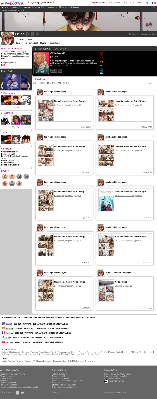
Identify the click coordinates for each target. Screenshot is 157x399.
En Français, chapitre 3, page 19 (128, 105)
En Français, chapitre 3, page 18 (67, 150)
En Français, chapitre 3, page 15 (128, 196)
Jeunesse (48, 361)
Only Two (57, 354)
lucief (22, 10)
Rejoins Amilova (98, 3)
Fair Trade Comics (112, 378)
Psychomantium (64, 352)
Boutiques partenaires (61, 378)
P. (148, 84)
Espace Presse (6, 378)
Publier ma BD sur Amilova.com (117, 374)
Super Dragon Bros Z (47, 352)
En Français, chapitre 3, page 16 (67, 196)
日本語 (6, 337)
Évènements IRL (59, 376)
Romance (57, 361)
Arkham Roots (115, 352)
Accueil (4, 10)
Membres (13, 10)
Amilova (5, 352)
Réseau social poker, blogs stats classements (19, 387)
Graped (14, 354)
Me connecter (114, 3)
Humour (39, 361)
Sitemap (55, 392)
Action (4, 361)
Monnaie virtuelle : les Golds (64, 385)
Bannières (4, 380)
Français (7, 333)
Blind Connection (146, 352)
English (7, 324)
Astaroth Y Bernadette (71, 354)
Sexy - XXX (67, 361)
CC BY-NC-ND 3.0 (114, 381)
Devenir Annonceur (8, 383)
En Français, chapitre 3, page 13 (128, 241)
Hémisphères (14, 352)
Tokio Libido (91, 352)
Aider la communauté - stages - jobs (67, 380)
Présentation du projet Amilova (12, 374)
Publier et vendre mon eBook (116, 376)
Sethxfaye (6, 354)
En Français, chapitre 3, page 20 (67, 105)
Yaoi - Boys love (86, 361)
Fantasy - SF (29, 361)
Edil (82, 354)
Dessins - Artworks (15, 361)
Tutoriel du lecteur (59, 374)
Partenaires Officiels (8, 385)
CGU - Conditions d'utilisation (64, 387)
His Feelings (103, 352)
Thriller (76, 361)
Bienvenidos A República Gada (39, 354)
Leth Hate (90, 354)
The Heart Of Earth (130, 352)
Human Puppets (79, 352)
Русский (7, 342)
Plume (97, 354)
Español (7, 328)
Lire (53, 71)
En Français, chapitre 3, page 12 (67, 286)
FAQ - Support (58, 383)
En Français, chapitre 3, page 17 (128, 150)
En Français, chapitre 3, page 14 (67, 241)
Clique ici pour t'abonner (69, 7)
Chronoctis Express (29, 352)
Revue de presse (7, 376)
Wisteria (21, 354)
